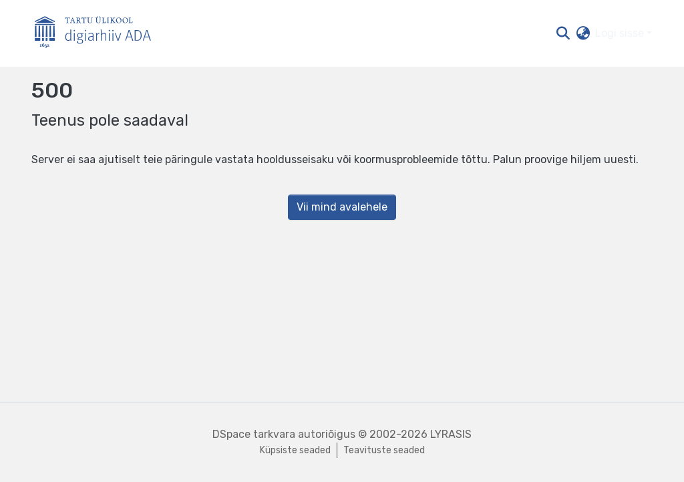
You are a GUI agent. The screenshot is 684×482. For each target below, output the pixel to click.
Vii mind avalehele (342, 207)
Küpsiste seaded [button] (295, 450)
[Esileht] (98, 34)
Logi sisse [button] (621, 33)
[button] (562, 33)
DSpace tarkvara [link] (253, 434)
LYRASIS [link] (451, 434)
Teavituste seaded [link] (384, 450)
